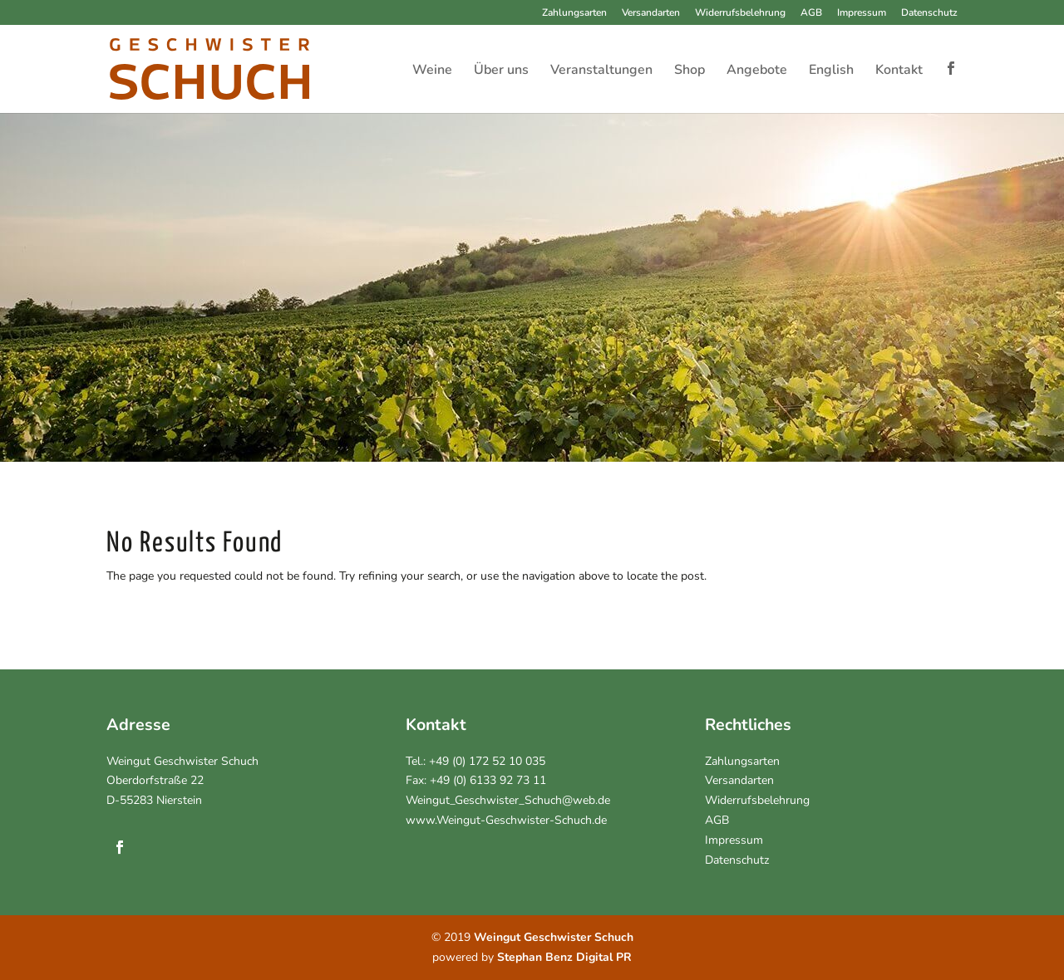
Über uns (501, 71)
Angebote (757, 71)
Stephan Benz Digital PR (564, 957)
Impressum (861, 13)
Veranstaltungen (601, 71)
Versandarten (651, 13)
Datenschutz (929, 13)
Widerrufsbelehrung (740, 13)
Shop (689, 71)
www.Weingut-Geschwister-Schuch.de (506, 820)
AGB (811, 13)
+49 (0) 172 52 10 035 (487, 761)
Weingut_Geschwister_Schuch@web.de (508, 800)
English (831, 71)
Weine (432, 71)
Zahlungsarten (574, 13)
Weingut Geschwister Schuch (182, 761)
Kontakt (899, 71)
